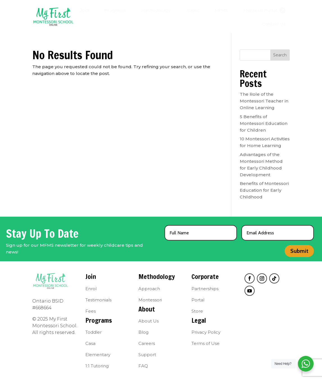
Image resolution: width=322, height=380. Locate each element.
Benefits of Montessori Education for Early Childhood (264, 190)
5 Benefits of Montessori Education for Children (263, 123)
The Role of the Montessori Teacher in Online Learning (264, 100)
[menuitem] (84, 10)
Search (280, 55)
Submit (299, 251)
